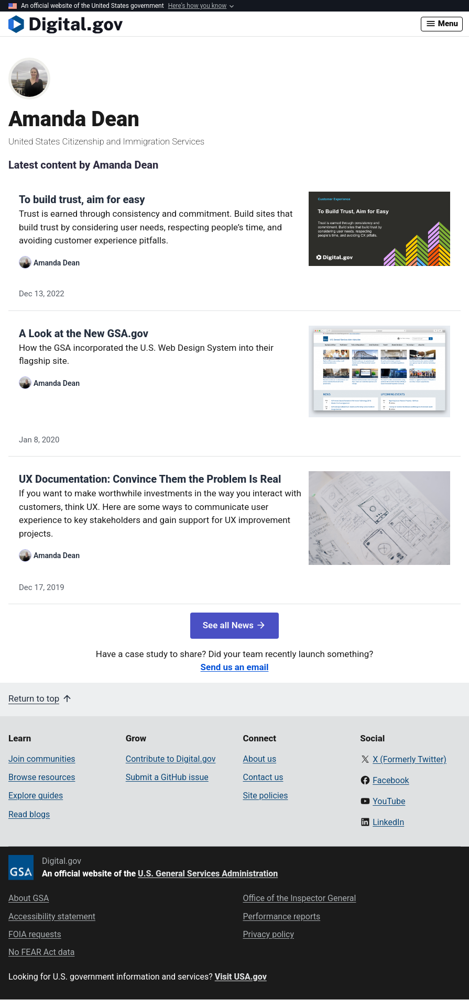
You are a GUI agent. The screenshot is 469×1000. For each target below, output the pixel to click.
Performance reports (282, 916)
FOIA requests (34, 934)
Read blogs (29, 814)
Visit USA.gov (241, 977)
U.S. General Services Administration (208, 874)
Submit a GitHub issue (167, 777)
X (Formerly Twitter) (409, 759)
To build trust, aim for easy (82, 199)
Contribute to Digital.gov (171, 759)
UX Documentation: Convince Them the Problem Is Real (150, 479)
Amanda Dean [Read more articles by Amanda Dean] (57, 263)
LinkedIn (388, 822)
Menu (442, 23)
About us (260, 759)
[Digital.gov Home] (214, 24)
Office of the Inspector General (299, 898)
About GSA (28, 898)
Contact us (263, 777)
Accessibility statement (51, 916)
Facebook (391, 780)
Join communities (41, 759)
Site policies (265, 796)
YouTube (389, 801)
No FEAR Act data (41, 952)
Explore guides (35, 796)
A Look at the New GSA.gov (83, 333)
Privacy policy (269, 934)
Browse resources (41, 777)
